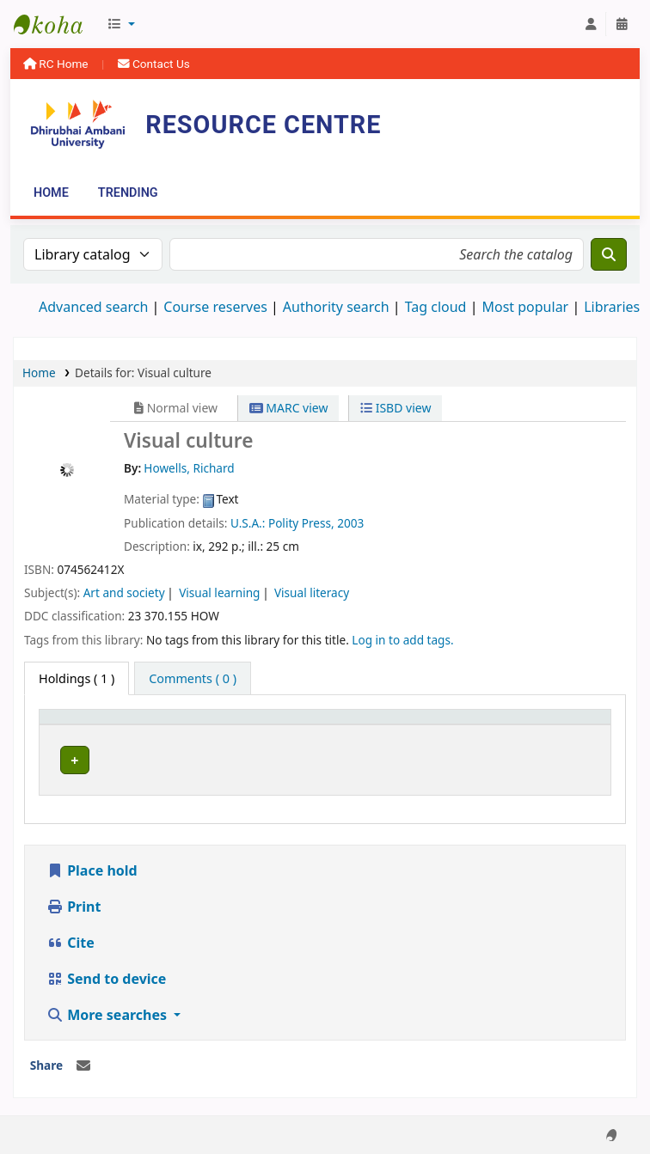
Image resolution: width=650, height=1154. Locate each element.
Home (51, 193)
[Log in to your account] (590, 24)
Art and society (124, 592)
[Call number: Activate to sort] (361, 725)
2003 (350, 523)
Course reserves (215, 306)
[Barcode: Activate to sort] (561, 725)
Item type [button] (76, 725)
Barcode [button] (544, 725)
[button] (121, 24)
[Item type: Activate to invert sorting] (95, 725)
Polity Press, (302, 523)
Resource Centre (57, 24)
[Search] (609, 254)
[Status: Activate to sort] (469, 725)
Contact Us (154, 63)
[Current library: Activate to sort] (224, 725)
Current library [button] (202, 725)
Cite (70, 926)
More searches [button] (108, 998)
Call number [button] (342, 725)
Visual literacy (311, 592)
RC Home (57, 63)
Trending (128, 193)
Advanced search (93, 306)
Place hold (92, 854)
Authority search (336, 306)
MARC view (288, 408)
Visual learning (219, 592)
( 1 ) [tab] (76, 678)
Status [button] (453, 725)
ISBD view (395, 408)
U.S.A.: (249, 523)
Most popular (524, 306)
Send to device (106, 962)
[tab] (192, 679)
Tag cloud (436, 306)
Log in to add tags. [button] (402, 640)
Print (73, 890)
